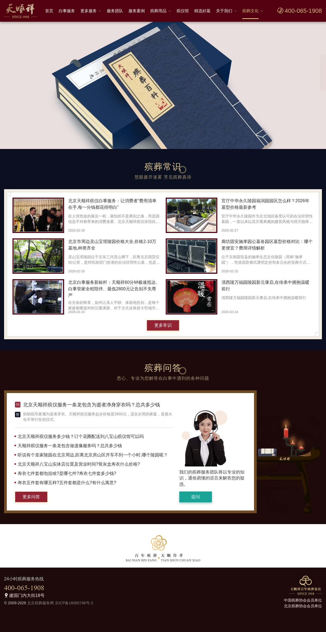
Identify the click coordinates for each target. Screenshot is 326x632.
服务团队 (115, 10)
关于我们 (224, 10)
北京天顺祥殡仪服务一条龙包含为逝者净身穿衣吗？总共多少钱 (91, 404)
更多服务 (88, 10)
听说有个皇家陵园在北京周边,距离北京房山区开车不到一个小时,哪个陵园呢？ (93, 455)
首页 (49, 10)
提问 (195, 496)
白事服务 (67, 10)
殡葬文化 (250, 10)
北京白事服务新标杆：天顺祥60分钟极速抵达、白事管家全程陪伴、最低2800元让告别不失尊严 (114, 289)
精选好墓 (202, 10)
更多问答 (31, 496)
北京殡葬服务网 (40, 603)
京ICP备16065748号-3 (74, 603)
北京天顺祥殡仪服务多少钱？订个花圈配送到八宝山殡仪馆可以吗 (81, 436)
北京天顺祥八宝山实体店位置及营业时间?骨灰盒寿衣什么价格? (79, 464)
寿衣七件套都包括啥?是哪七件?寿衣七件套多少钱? (67, 473)
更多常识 (163, 325)
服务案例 (136, 10)
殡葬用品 (158, 10)
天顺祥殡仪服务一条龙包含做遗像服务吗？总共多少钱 (70, 445)
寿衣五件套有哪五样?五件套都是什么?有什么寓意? (67, 482)
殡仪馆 (183, 10)
